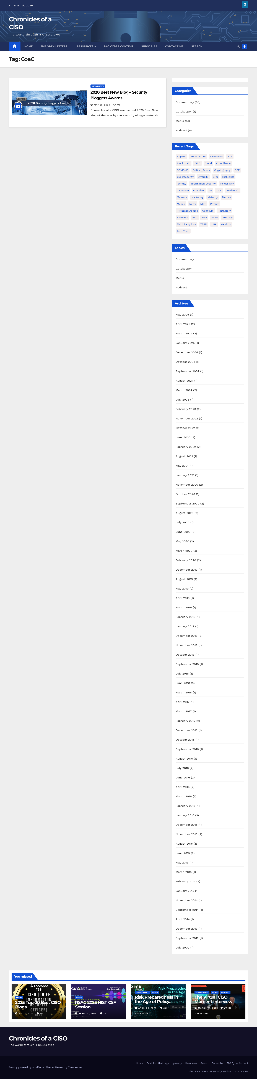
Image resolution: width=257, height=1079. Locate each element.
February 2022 (186, 446)
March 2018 (184, 692)
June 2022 (183, 437)
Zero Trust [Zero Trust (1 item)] (183, 231)
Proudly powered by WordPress (27, 1067)
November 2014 (187, 900)
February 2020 (186, 560)
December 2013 (187, 928)
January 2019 (185, 626)
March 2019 (184, 607)
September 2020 (187, 503)
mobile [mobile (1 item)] (181, 204)
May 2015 (182, 862)
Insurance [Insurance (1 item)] (183, 190)
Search (197, 46)
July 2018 (182, 673)
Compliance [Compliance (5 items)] (223, 163)
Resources (85, 46)
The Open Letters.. (55, 46)
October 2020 (185, 494)
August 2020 (184, 513)
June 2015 (183, 853)
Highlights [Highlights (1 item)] (228, 176)
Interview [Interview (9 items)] (198, 190)
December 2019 (187, 569)
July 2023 (182, 399)
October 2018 (185, 654)
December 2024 (187, 352)
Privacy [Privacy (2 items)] (214, 204)
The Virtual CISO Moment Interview (213, 999)
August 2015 (184, 843)
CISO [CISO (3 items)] (197, 163)
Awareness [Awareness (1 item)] (216, 156)
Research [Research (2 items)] (182, 217)
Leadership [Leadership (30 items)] (232, 190)
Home (28, 46)
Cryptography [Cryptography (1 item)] (222, 170)
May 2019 (182, 588)
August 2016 (184, 758)
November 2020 (187, 484)
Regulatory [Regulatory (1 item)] (224, 210)
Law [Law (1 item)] (219, 190)
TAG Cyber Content (119, 46)
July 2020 (182, 522)
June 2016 (183, 777)
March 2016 (184, 796)
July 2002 (182, 947)
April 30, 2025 (88, 1013)
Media (180, 121)
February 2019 (185, 617)
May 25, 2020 (102, 105)
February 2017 (185, 720)
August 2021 (184, 456)
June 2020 (183, 532)
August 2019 (184, 579)
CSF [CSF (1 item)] (237, 170)
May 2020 (182, 541)
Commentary (98, 86)
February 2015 (185, 881)
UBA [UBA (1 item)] (214, 224)
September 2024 (187, 371)
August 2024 (184, 380)
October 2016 (185, 739)
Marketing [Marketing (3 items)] (197, 197)
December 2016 (187, 730)
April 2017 (182, 702)
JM (116, 105)
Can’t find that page (158, 1063)
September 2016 (187, 749)
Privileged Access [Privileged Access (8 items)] (187, 210)
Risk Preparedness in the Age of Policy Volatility (156, 1002)
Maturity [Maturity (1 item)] (213, 197)
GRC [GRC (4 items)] (215, 176)
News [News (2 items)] (192, 204)
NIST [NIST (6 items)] (203, 204)
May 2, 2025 (26, 1013)
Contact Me (174, 46)
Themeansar (75, 1067)
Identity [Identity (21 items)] (181, 183)
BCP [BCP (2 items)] (229, 156)
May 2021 (182, 465)
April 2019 (183, 598)
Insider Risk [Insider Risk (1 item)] (227, 183)
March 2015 (184, 872)
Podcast (181, 130)
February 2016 (185, 806)
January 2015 (185, 891)
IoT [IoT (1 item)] (210, 190)
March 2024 (184, 390)
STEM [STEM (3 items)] (214, 217)
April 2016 (182, 787)
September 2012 (187, 938)
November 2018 (187, 645)
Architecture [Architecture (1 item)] (198, 156)
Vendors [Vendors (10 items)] (226, 224)
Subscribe (149, 46)
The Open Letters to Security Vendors (210, 1071)
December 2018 (187, 635)
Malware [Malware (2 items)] (182, 197)
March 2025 (184, 333)
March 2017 (184, 711)
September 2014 (187, 909)
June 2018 (183, 683)
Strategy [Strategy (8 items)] (227, 217)
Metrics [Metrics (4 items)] (226, 197)
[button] (238, 46)
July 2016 (182, 768)
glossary (177, 1063)
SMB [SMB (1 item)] (204, 217)
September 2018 (187, 664)
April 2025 (183, 324)
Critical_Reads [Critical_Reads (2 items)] (201, 170)
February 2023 (186, 409)
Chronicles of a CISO (38, 1038)
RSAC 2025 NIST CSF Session (95, 1004)
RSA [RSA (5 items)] (194, 217)
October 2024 (185, 361)
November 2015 (186, 834)
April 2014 (182, 919)
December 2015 (187, 824)
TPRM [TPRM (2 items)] (203, 224)
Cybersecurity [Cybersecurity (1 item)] (185, 176)
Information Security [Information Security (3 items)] (203, 183)
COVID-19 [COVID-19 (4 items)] (182, 170)
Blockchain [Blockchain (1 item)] (183, 163)
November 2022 (187, 418)
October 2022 (185, 428)
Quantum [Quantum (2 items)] (207, 210)
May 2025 (182, 314)
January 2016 (185, 815)
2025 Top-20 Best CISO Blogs (38, 1004)
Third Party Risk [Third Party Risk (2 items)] (186, 224)
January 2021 (185, 475)
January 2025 (185, 343)
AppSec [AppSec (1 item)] (181, 156)
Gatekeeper (184, 111)
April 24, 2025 (147, 1008)
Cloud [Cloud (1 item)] (208, 163)
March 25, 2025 (208, 1008)
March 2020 (184, 550)
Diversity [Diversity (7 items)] (203, 176)
